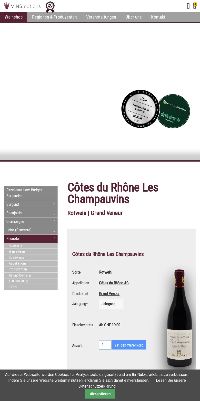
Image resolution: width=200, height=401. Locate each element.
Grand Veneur (109, 293)
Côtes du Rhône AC (114, 283)
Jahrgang (80, 303)
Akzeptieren (100, 394)
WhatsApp (192, 170)
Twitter (173, 170)
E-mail (182, 170)
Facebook (163, 170)
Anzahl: (77, 345)
